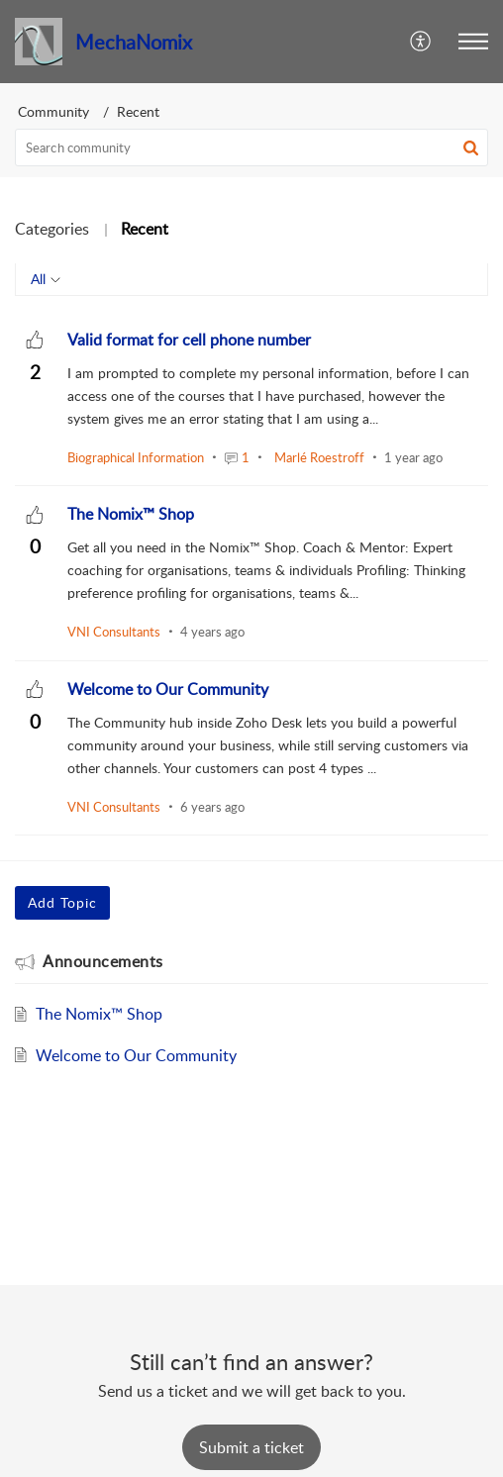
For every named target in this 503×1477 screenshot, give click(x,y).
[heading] (189, 339)
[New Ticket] (251, 1447)
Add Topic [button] (62, 902)
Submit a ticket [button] (251, 1447)
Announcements (103, 961)
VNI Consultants (113, 631)
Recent (144, 229)
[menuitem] (421, 41)
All (38, 278)
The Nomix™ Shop (99, 1014)
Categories (52, 229)
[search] (251, 147)
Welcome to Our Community (136, 1055)
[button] (473, 41)
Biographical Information (135, 457)
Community (53, 111)
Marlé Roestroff (319, 457)
